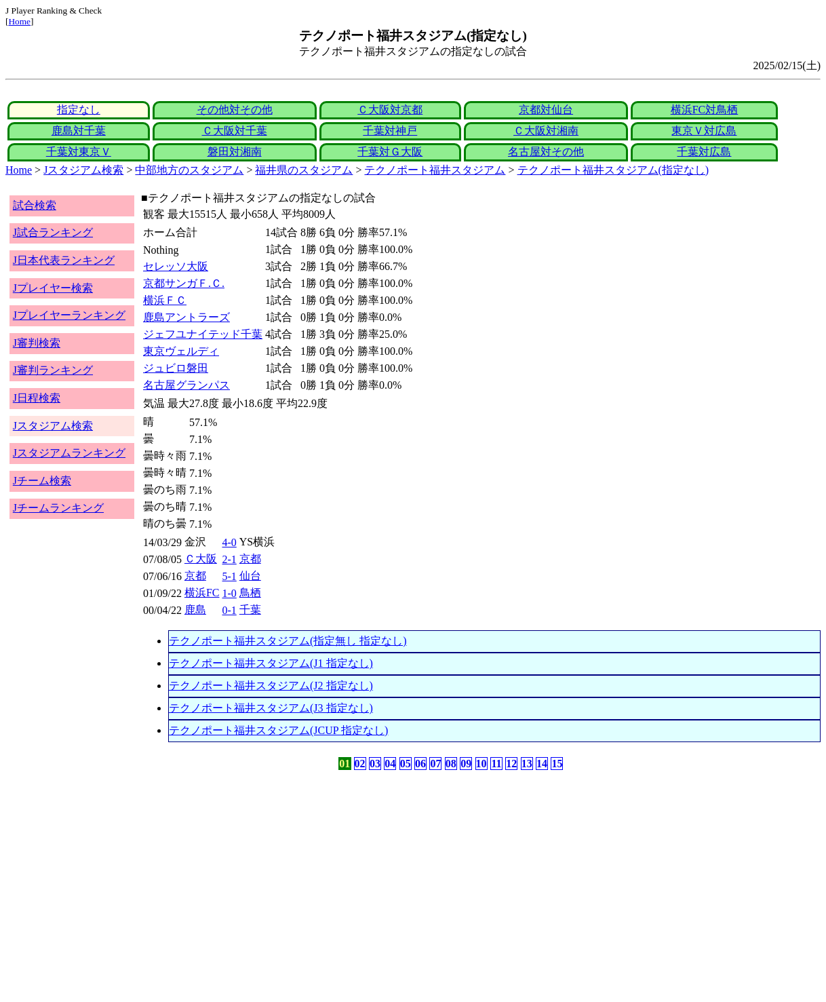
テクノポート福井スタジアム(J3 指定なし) (271, 708)
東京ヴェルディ (181, 351)
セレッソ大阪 (175, 266)
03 (375, 763)
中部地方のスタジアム (189, 170)
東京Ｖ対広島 (703, 130)
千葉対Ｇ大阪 (389, 151)
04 (390, 763)
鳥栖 (250, 592)
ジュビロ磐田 (175, 368)
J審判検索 (36, 343)
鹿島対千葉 (79, 130)
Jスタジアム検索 (83, 170)
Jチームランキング (58, 508)
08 (451, 763)
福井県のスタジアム (304, 170)
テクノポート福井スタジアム (434, 170)
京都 (250, 558)
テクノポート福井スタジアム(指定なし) (613, 170)
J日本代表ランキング (64, 260)
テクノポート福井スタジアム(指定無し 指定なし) (288, 641)
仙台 (250, 575)
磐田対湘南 (235, 151)
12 (511, 763)
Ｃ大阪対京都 (389, 109)
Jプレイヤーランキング (69, 315)
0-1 (229, 610)
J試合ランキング (53, 232)
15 (556, 763)
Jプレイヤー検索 (53, 288)
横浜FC (202, 592)
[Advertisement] (347, 879)
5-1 (229, 576)
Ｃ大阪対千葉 (234, 130)
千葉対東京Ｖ (78, 151)
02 (360, 763)
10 (481, 763)
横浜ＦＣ (164, 300)
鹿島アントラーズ (186, 317)
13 (527, 763)
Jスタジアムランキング (69, 453)
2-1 (229, 559)
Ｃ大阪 (200, 558)
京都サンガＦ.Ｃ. (183, 283)
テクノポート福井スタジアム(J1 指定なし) (271, 663)
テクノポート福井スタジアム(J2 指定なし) (271, 685)
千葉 (250, 609)
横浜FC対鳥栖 (705, 109)
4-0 (229, 542)
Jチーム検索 (42, 480)
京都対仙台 (546, 109)
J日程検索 (36, 398)
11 (496, 763)
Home (19, 21)
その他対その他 (235, 109)
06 (420, 763)
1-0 (229, 593)
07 (435, 763)
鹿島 (195, 609)
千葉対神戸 (390, 130)
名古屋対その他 (546, 151)
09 (465, 763)
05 (405, 763)
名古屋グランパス (186, 385)
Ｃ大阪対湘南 (545, 130)
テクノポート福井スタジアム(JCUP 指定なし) (278, 730)
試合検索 (34, 205)
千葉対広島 (704, 151)
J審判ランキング (53, 370)
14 (541, 763)
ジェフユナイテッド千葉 (202, 334)
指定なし (78, 109)
